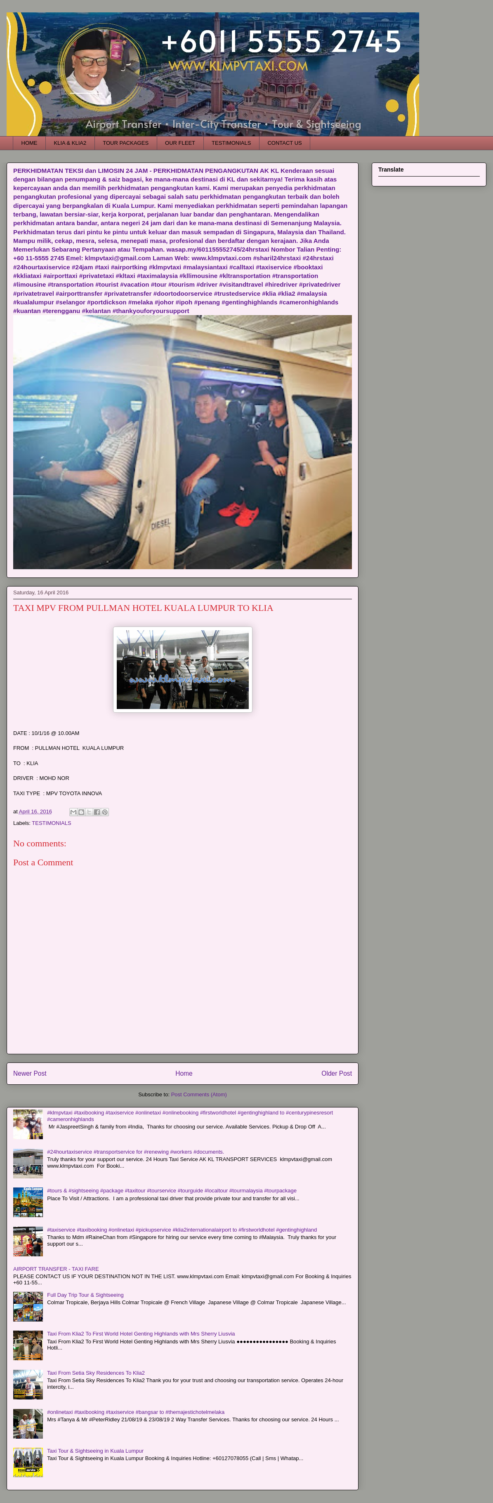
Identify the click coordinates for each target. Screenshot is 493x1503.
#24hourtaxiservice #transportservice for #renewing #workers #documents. (135, 1152)
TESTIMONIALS (231, 143)
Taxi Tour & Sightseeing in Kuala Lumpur (95, 1451)
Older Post (336, 1073)
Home (184, 1073)
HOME (29, 143)
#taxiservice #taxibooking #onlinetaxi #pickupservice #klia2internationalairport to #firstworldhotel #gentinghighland (182, 1230)
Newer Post (30, 1073)
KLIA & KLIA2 (70, 143)
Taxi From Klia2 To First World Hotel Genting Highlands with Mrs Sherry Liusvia (141, 1334)
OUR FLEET (180, 143)
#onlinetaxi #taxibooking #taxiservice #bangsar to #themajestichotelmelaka (135, 1412)
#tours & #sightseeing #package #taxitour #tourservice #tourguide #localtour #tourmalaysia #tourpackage (172, 1190)
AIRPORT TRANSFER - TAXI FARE (56, 1269)
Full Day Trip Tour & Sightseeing (85, 1295)
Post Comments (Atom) (199, 1094)
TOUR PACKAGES (126, 143)
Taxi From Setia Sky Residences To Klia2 (96, 1373)
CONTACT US (284, 143)
